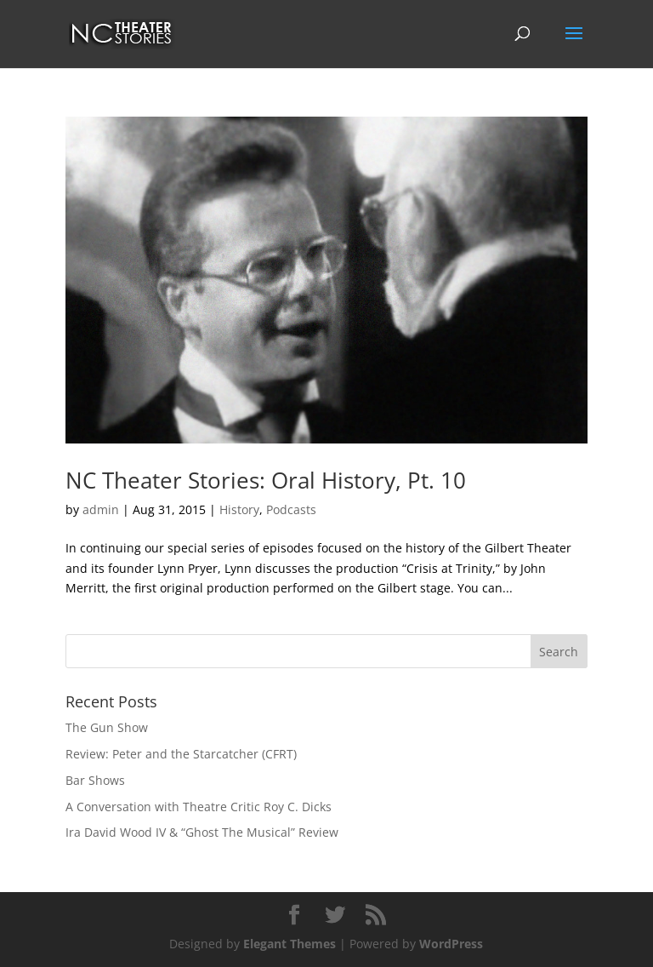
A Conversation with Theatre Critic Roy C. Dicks (198, 806)
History (239, 509)
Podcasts (291, 509)
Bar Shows (95, 780)
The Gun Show (106, 727)
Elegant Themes (289, 944)
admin (100, 509)
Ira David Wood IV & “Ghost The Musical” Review (201, 832)
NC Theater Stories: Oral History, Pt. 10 (265, 480)
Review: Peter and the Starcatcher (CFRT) (181, 754)
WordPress (451, 944)
